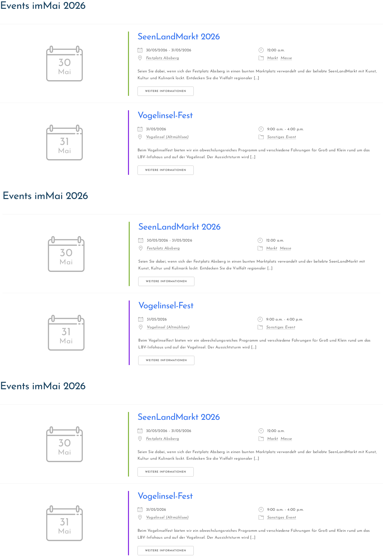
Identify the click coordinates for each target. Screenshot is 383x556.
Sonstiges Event (281, 137)
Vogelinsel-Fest (165, 115)
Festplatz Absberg (162, 58)
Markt (272, 58)
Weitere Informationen (165, 91)
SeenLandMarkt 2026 (179, 37)
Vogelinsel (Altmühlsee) (167, 137)
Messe (286, 58)
